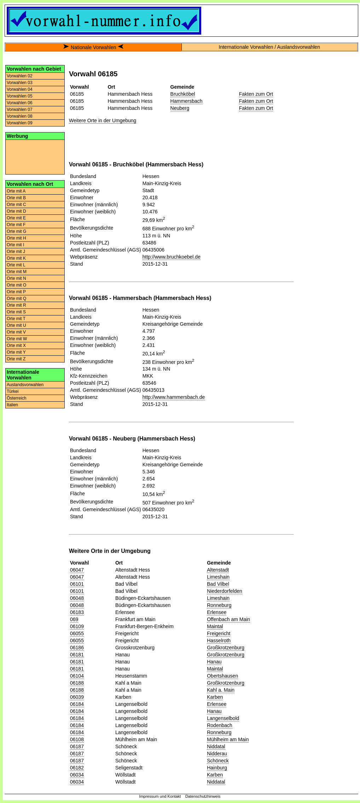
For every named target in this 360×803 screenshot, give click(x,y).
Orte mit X (16, 345)
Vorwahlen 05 (20, 96)
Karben (215, 697)
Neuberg (180, 108)
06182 (77, 767)
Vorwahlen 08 (20, 116)
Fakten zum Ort (256, 94)
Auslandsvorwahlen (25, 384)
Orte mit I (15, 244)
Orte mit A (16, 191)
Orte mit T (16, 318)
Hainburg (217, 767)
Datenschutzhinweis (203, 796)
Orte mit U (16, 325)
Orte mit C (16, 204)
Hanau (214, 662)
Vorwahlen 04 (20, 89)
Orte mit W (17, 338)
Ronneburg (219, 605)
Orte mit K (16, 258)
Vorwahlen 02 (20, 75)
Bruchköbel (182, 94)
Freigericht (218, 633)
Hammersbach (186, 101)
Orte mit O (16, 285)
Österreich (16, 398)
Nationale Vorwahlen (93, 47)
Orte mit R (16, 305)
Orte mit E (16, 217)
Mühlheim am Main (228, 739)
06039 (77, 697)
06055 (77, 633)
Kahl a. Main (220, 690)
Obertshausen (222, 676)
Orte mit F (16, 224)
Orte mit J (16, 251)
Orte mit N (16, 278)
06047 (77, 570)
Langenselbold (223, 718)
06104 (77, 676)
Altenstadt (218, 570)
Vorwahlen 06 (20, 102)
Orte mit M (17, 271)
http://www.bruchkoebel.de (172, 257)
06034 (77, 775)
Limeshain (218, 577)
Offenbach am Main (228, 619)
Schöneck (217, 760)
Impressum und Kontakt (160, 796)
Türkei (12, 391)
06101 (77, 584)
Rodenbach (219, 725)
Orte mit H (16, 238)
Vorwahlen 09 (20, 122)
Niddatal (216, 746)
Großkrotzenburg (225, 647)
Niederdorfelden (224, 591)
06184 (77, 704)
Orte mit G (16, 231)
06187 (77, 746)
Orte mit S (16, 311)
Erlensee (216, 612)
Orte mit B (16, 197)
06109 (77, 626)
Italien (12, 404)
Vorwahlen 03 (20, 82)
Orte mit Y (16, 352)
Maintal (215, 626)
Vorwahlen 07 (20, 109)
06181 (77, 654)
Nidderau (217, 753)
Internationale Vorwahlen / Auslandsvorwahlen (269, 47)
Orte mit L (16, 264)
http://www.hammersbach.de (174, 397)
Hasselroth (219, 640)
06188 (77, 683)
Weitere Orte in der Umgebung (102, 120)
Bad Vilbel (218, 584)
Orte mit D (16, 211)
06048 (77, 598)
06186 (77, 647)
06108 (77, 739)
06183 (77, 612)
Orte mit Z (16, 358)
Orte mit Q (16, 298)
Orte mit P (16, 291)
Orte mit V (16, 332)
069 (74, 619)
